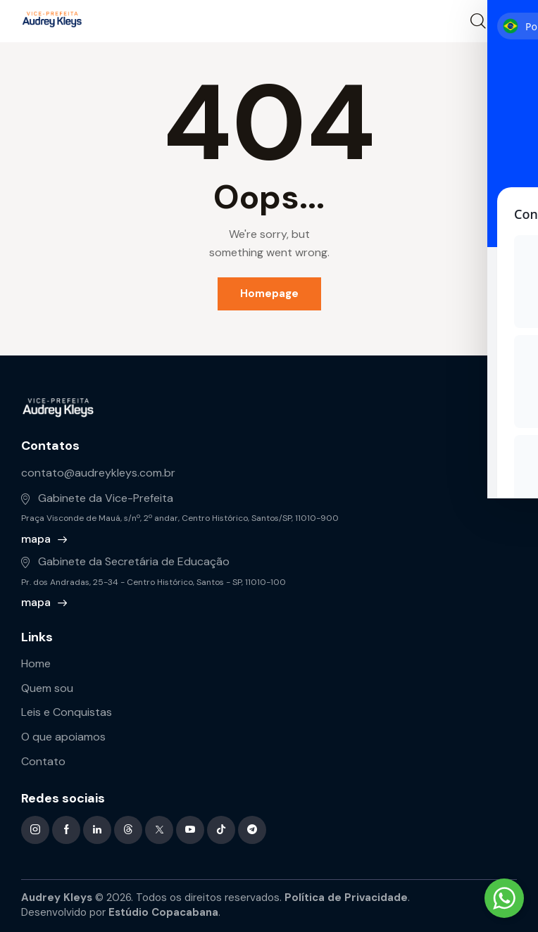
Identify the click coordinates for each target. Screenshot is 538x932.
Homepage (269, 293)
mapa (36, 538)
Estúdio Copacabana (163, 912)
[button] (508, 20)
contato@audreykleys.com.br (98, 472)
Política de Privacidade (346, 897)
